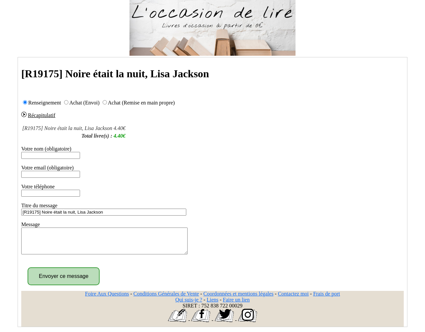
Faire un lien (236, 304)
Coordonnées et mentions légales (239, 298)
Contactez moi (293, 298)
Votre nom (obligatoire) (46, 149)
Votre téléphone (38, 186)
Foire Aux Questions (107, 298)
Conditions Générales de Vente (166, 298)
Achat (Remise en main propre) (141, 102)
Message (30, 224)
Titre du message (39, 205)
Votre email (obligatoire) (47, 167)
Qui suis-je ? (188, 304)
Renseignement (44, 102)
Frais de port (326, 298)
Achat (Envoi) (84, 102)
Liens (212, 304)
